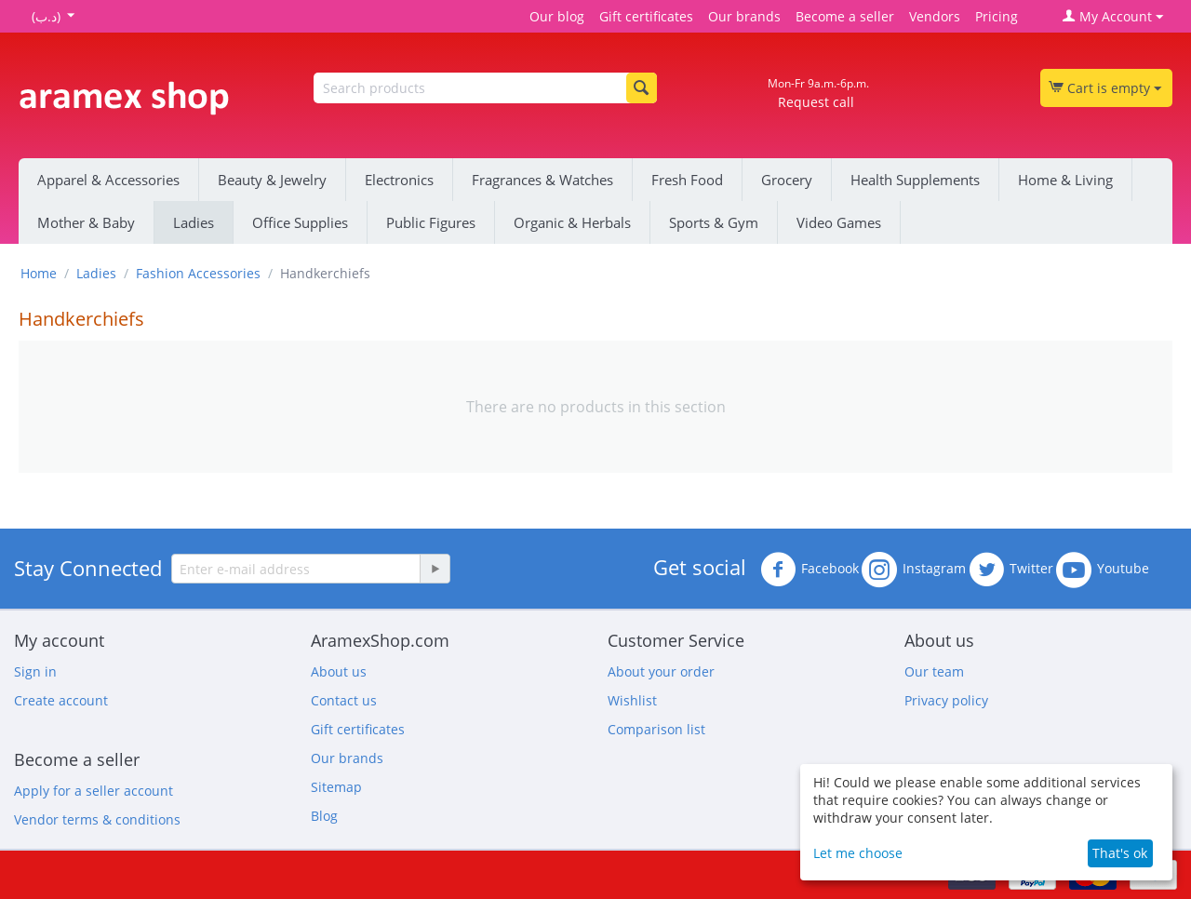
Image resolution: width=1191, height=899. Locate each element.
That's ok (1119, 853)
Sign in (35, 671)
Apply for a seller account (93, 790)
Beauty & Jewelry (272, 179)
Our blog (556, 16)
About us (339, 671)
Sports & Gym (713, 222)
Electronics (399, 179)
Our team (934, 671)
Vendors (934, 16)
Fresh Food (687, 179)
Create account (61, 700)
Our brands (744, 16)
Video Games (838, 222)
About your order (661, 671)
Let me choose (858, 853)
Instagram (914, 569)
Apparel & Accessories (108, 179)
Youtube (1102, 569)
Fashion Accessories (198, 273)
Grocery (786, 179)
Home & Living (1065, 179)
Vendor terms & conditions (97, 819)
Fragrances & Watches (542, 179)
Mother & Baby (86, 222)
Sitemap (336, 787)
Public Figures (430, 222)
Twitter (1011, 569)
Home (38, 273)
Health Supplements (915, 179)
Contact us (344, 700)
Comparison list (656, 729)
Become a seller (845, 16)
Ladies (193, 222)
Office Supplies (300, 222)
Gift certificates (646, 16)
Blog (324, 816)
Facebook (809, 569)
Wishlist (632, 700)
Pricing (996, 16)
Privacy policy (946, 700)
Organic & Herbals (572, 222)
